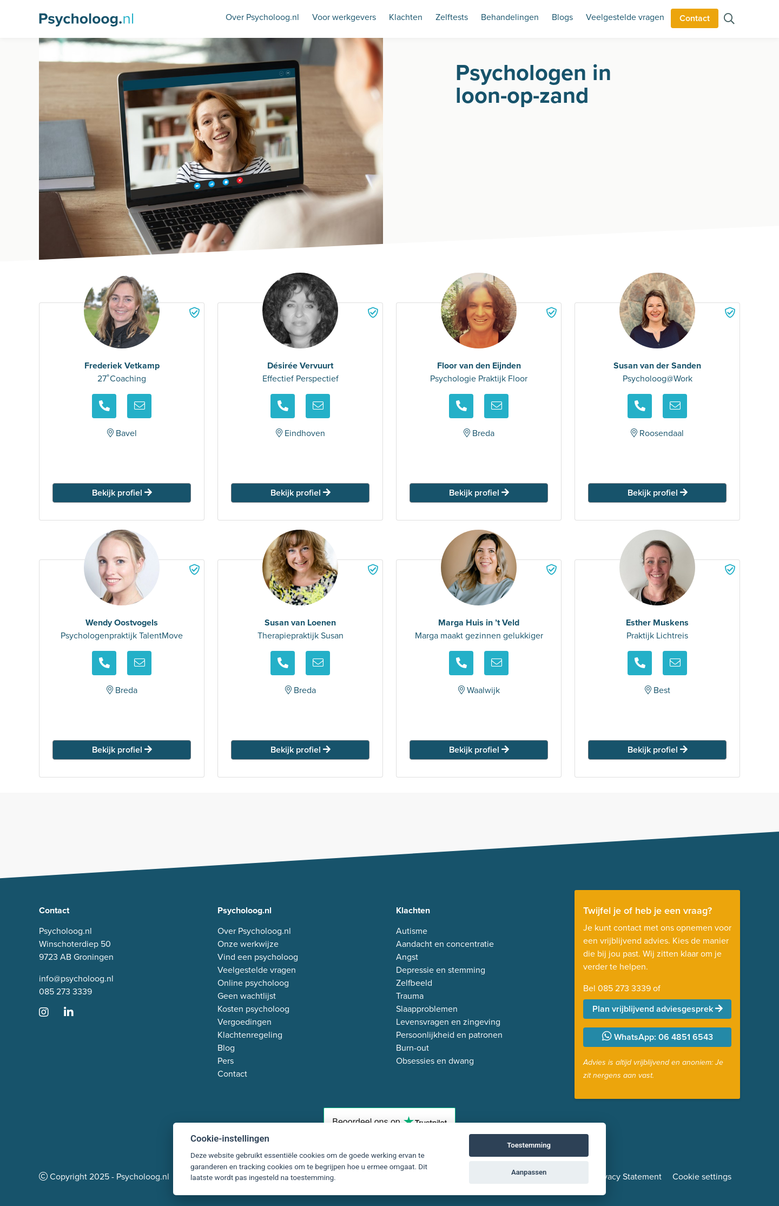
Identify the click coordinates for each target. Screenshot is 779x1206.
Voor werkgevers (344, 17)
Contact (694, 18)
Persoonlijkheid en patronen (449, 1035)
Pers (225, 1061)
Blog (226, 1048)
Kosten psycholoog (253, 1009)
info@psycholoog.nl (76, 978)
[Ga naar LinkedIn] (75, 1013)
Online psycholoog (253, 983)
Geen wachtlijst (246, 996)
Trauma (410, 996)
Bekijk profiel (122, 492)
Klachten (405, 17)
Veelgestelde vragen (625, 17)
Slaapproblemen (427, 1009)
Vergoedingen (244, 1022)
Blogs (562, 17)
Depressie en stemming (440, 970)
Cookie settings (701, 1176)
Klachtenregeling (249, 1035)
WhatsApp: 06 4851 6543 (657, 1037)
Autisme (411, 931)
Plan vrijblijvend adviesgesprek (657, 1009)
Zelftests (451, 17)
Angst (407, 957)
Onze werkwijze (248, 944)
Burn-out (412, 1048)
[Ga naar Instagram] (50, 1013)
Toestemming (529, 1145)
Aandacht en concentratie (445, 944)
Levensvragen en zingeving (448, 1022)
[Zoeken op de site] (729, 20)
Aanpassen (528, 1172)
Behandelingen (510, 17)
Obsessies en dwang (435, 1061)
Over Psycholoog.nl (262, 17)
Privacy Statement (627, 1176)
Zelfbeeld (414, 983)
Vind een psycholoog (257, 957)
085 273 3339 (65, 991)
